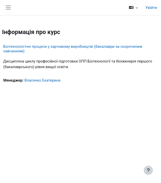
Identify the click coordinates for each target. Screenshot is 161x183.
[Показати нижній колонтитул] (148, 170)
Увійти (151, 7)
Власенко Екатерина (42, 80)
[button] (133, 7)
